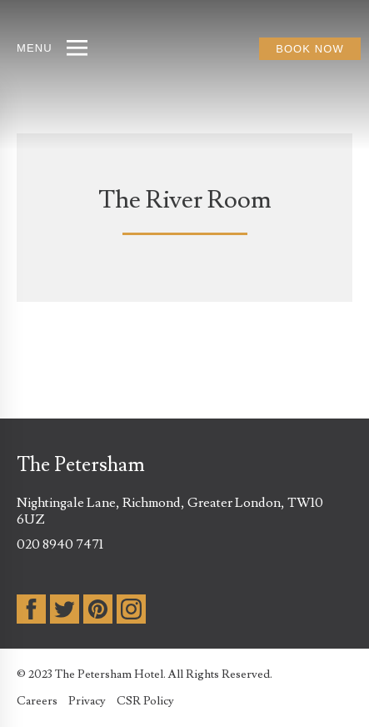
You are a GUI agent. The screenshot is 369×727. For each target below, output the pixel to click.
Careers (37, 701)
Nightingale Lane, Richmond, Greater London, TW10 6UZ (170, 511)
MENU (34, 48)
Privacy (87, 701)
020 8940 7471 (60, 544)
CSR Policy (145, 701)
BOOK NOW (310, 49)
